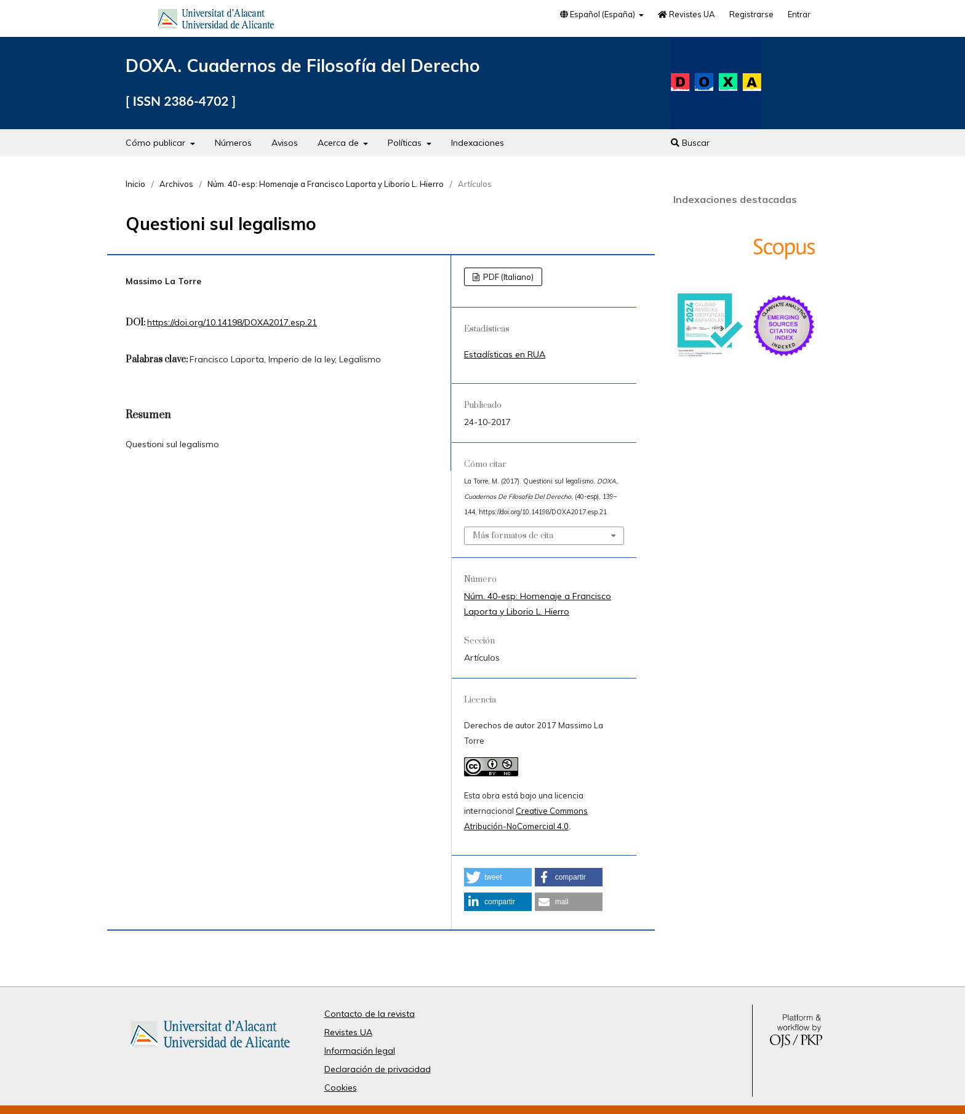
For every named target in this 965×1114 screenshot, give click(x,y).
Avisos (284, 142)
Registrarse (751, 14)
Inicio (135, 184)
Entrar (799, 14)
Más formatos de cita (513, 535)
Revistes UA (686, 14)
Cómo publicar (157, 142)
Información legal (359, 1050)
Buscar (690, 142)
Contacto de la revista (369, 1013)
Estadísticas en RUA (504, 354)
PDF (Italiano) (507, 277)
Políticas (406, 142)
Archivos (176, 184)
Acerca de (339, 142)
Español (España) (598, 14)
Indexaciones (477, 142)
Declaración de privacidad (377, 1069)
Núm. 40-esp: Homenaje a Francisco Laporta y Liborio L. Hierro (325, 184)
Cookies (340, 1087)
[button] (498, 877)
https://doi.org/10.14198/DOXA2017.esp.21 (232, 322)
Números (233, 142)
